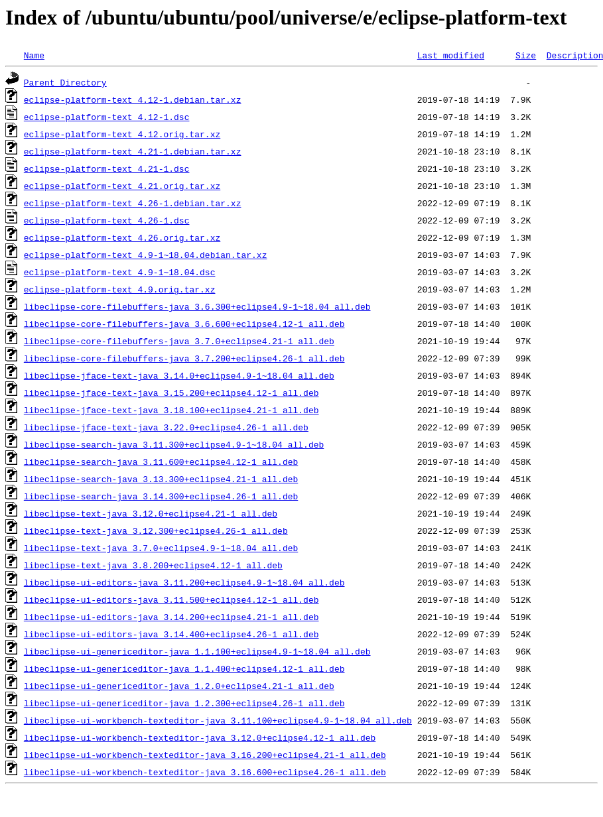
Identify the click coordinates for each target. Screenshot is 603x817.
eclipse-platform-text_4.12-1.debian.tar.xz (132, 99)
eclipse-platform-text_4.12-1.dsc (107, 117)
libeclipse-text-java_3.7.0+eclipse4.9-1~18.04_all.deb (161, 548)
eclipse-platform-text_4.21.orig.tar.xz (122, 186)
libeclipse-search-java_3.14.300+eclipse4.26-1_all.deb (161, 496)
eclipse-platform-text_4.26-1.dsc (107, 220)
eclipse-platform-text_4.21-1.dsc (107, 168)
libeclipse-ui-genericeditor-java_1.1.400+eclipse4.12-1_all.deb (184, 668)
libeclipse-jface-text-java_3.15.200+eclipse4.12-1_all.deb (171, 393)
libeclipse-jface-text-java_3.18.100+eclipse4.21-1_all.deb (171, 410)
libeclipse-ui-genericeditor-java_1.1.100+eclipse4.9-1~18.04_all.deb (197, 651)
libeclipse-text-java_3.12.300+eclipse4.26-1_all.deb (156, 530)
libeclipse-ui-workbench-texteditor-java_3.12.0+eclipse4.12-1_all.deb (199, 737)
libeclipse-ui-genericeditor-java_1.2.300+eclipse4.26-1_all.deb (184, 703)
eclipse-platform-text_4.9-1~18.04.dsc (120, 272)
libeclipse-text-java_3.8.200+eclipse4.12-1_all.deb (153, 565)
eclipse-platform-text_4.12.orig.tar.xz (122, 134)
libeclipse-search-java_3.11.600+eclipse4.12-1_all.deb (161, 462)
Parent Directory (65, 82)
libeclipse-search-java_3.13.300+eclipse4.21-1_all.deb (161, 479)
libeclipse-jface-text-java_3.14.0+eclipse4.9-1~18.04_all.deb (179, 375)
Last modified (450, 55)
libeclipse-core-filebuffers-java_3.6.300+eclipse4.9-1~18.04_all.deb (197, 306)
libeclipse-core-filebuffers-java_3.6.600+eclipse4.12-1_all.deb (184, 324)
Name (34, 55)
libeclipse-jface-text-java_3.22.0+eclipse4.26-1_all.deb (166, 427)
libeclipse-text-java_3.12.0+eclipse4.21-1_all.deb (150, 513)
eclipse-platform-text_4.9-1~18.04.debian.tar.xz (145, 255)
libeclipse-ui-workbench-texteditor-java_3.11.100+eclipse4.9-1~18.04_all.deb (218, 720)
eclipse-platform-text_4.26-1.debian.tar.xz (132, 203)
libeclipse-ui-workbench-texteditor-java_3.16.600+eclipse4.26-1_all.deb (205, 772)
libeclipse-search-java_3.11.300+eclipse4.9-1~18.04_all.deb (174, 444)
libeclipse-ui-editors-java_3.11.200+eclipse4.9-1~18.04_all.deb (184, 582)
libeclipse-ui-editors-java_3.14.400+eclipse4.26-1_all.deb (171, 634)
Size (525, 55)
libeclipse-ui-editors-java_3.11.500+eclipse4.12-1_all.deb (171, 599)
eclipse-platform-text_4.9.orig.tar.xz (120, 289)
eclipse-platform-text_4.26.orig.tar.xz (122, 237)
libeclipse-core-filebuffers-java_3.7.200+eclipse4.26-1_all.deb (184, 358)
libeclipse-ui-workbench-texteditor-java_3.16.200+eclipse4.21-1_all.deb (205, 755)
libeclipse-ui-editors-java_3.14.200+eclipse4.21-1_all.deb (171, 617)
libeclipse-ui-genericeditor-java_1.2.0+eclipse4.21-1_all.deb (179, 686)
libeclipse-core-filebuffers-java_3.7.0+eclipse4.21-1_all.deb (179, 341)
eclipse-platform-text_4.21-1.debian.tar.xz (132, 151)
